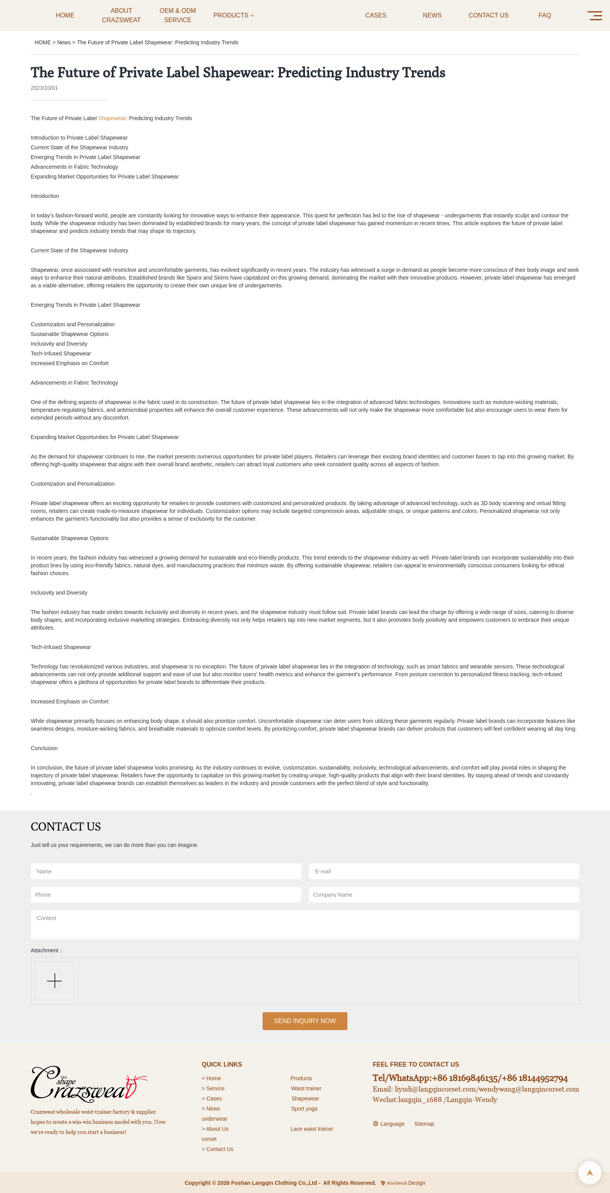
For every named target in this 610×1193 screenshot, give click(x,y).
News (64, 42)
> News (211, 1109)
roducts (303, 1078)
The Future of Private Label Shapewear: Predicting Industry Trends (157, 42)
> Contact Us (217, 1149)
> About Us (215, 1129)
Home (215, 1078)
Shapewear (112, 118)
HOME (43, 42)
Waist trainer (306, 1088)
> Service (213, 1088)
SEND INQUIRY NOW (305, 1021)
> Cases (212, 1098)
